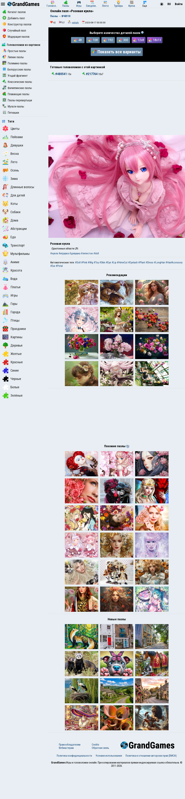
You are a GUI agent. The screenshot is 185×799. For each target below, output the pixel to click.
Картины (12, 337)
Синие (11, 370)
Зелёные (13, 395)
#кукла (54, 253)
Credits (95, 774)
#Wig (90, 262)
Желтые (12, 354)
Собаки (11, 212)
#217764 (90, 74)
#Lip (114, 262)
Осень (11, 170)
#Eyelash (133, 262)
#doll (96, 253)
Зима (10, 178)
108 (93, 40)
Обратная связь (100, 777)
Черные (12, 379)
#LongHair (159, 262)
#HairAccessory (173, 262)
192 (108, 40)
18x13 (155, 40)
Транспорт (14, 245)
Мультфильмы (16, 253)
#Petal (59, 266)
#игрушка (64, 253)
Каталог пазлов (14, 12)
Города (11, 312)
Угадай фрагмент (15, 75)
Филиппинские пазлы (17, 88)
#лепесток (87, 253)
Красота (12, 270)
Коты (10, 203)
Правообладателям (69, 774)
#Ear (52, 266)
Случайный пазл (14, 30)
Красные (13, 362)
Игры (10, 295)
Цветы (11, 128)
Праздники (14, 329)
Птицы (11, 320)
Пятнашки (11, 112)
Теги (8, 121)
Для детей (14, 195)
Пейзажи (13, 137)
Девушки (13, 145)
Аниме (11, 262)
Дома (10, 220)
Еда (9, 237)
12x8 (138, 40)
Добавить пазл (14, 18)
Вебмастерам (66, 777)
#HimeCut (122, 262)
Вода (10, 278)
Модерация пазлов (16, 36)
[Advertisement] (116, 107)
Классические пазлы (17, 82)
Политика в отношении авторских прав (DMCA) (151, 785)
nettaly (75, 22)
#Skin (102, 262)
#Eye (108, 262)
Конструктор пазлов (17, 24)
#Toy (96, 262)
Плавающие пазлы (16, 94)
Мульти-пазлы (13, 106)
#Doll (78, 262)
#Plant (141, 262)
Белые (11, 387)
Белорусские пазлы (17, 69)
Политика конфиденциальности (74, 785)
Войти (178, 4)
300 (123, 40)
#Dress (149, 262)
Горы (10, 304)
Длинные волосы (18, 187)
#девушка (74, 253)
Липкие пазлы (13, 57)
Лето (10, 162)
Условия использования (109, 785)
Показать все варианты (117, 51)
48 (78, 40)
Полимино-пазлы (15, 63)
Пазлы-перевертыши (17, 100)
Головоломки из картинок (21, 45)
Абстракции (15, 228)
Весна (11, 153)
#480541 (60, 74)
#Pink (84, 262)
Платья (11, 287)
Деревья (12, 345)
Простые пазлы (14, 51)
